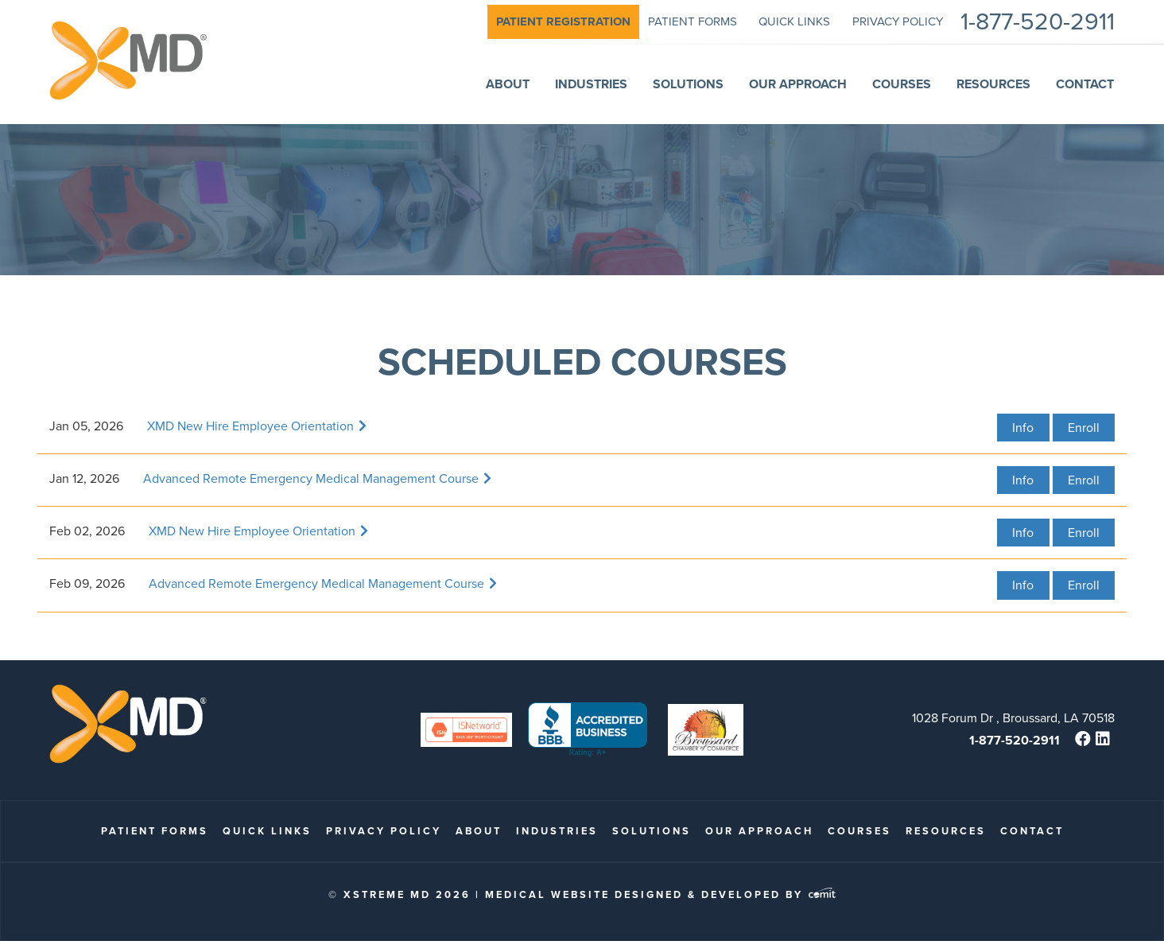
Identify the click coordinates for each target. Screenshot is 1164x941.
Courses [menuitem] (901, 84)
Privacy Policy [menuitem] (897, 21)
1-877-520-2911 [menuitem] (1037, 22)
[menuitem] (563, 22)
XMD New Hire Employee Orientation (257, 426)
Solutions (651, 830)
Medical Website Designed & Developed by (660, 894)
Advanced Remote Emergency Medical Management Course (317, 478)
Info (1023, 427)
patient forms (154, 830)
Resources (946, 830)
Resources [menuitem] (993, 84)
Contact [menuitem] (1085, 84)
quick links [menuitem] (794, 21)
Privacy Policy (383, 830)
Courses (859, 830)
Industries (557, 830)
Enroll (1084, 427)
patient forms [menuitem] (692, 21)
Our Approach (759, 830)
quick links (267, 830)
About (479, 830)
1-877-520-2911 (1014, 740)
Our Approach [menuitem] (798, 84)
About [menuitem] (508, 84)
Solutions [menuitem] (688, 84)
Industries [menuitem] (591, 84)
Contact (1032, 830)
